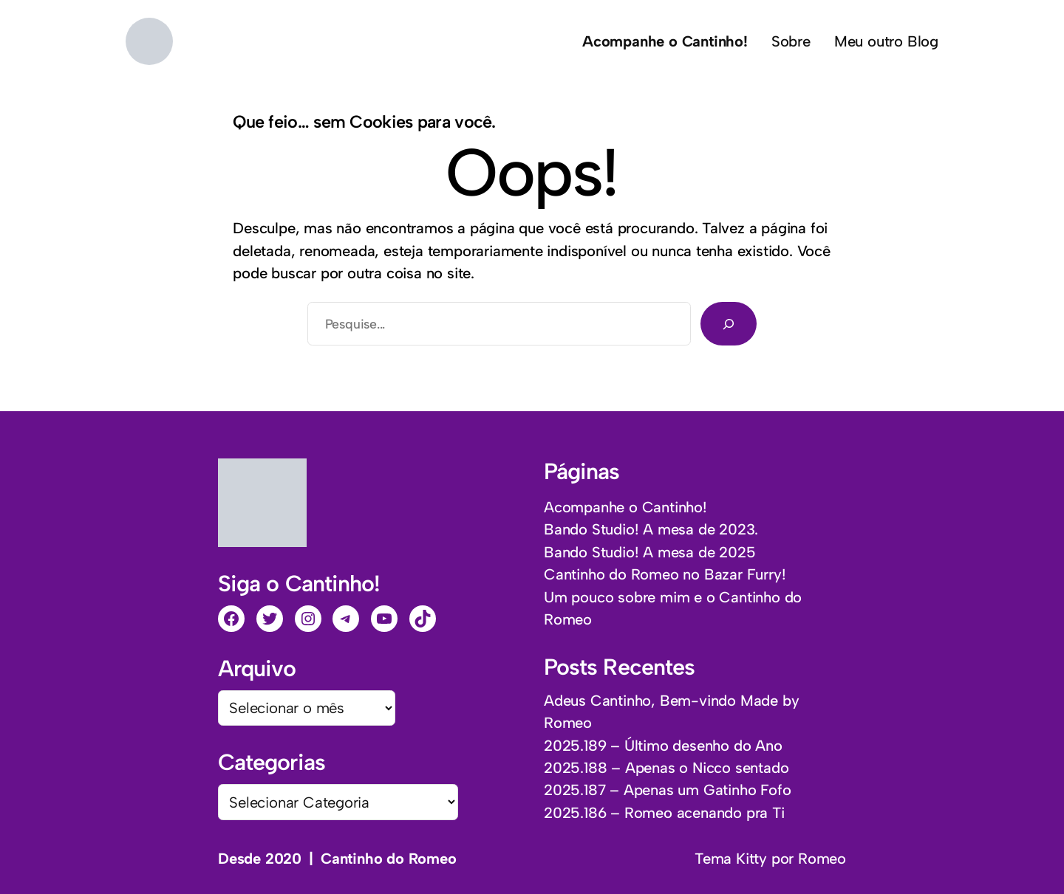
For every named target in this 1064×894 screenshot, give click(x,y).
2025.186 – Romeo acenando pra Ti (664, 813)
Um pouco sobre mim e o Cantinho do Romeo (673, 608)
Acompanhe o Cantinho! (625, 507)
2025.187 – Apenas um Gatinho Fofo (667, 790)
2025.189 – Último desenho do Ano (663, 745)
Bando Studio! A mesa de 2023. (651, 529)
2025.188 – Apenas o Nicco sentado (666, 768)
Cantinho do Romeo (389, 858)
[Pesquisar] (728, 323)
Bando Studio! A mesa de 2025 (649, 552)
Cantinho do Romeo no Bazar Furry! (664, 574)
